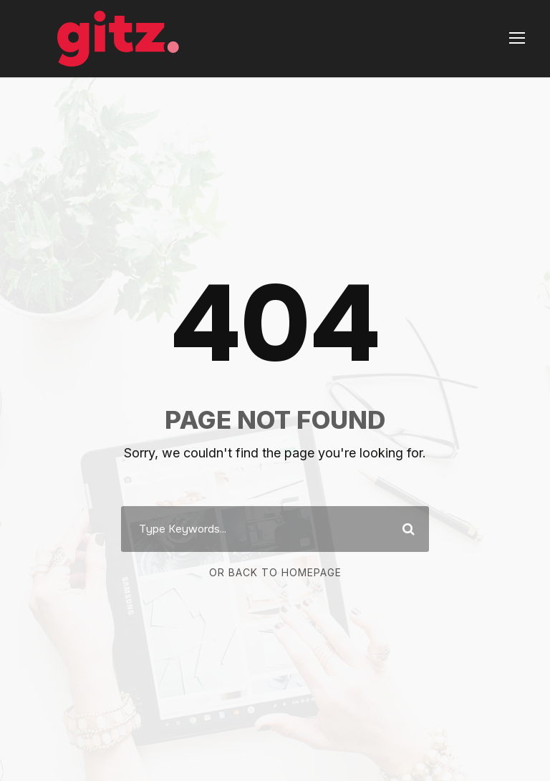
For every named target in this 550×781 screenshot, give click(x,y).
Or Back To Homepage (275, 572)
